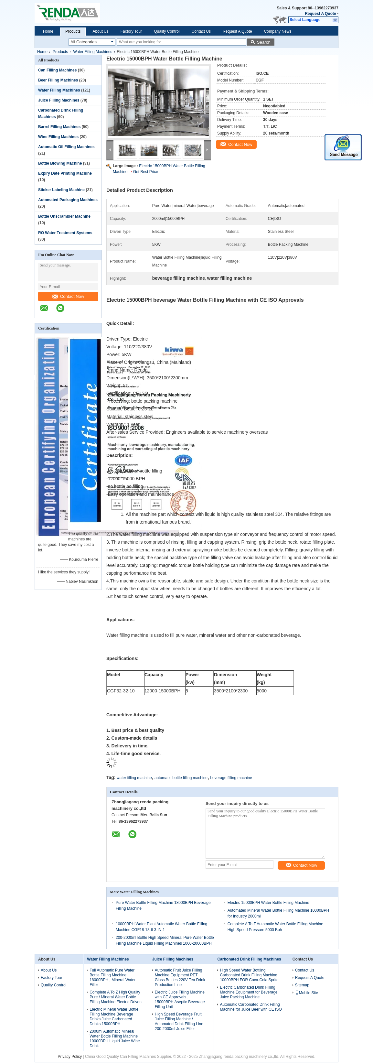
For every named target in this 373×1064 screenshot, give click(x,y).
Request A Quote (320, 13)
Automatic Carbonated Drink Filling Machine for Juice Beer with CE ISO (251, 1007)
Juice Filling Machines (58, 100)
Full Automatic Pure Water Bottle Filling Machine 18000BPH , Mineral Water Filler (112, 977)
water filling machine (134, 778)
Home (48, 31)
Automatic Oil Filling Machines (66, 147)
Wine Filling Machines (58, 137)
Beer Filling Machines (58, 80)
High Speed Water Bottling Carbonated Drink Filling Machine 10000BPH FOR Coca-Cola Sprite (249, 975)
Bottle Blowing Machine (60, 163)
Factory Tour (131, 31)
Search (264, 42)
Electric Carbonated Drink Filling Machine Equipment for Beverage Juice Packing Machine (248, 992)
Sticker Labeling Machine (61, 190)
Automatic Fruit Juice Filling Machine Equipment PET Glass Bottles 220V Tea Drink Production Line (180, 977)
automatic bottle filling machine (181, 778)
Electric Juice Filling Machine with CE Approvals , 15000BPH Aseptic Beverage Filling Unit (180, 999)
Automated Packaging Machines (68, 200)
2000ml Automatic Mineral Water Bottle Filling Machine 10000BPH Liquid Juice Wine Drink (115, 1038)
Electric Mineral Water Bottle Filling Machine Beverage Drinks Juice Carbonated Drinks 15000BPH (114, 1016)
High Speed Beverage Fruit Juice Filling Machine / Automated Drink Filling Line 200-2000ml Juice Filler (179, 1021)
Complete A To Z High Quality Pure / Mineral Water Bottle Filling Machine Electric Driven (116, 997)
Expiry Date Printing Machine (65, 173)
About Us (100, 31)
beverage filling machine (231, 778)
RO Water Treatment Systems (65, 233)
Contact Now (68, 296)
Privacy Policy (70, 1056)
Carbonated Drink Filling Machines (249, 959)
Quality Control (166, 31)
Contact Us (201, 31)
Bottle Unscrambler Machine (64, 216)
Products (72, 31)
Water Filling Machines (92, 51)
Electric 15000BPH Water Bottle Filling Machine (268, 902)
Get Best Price (145, 171)
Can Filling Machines (57, 70)
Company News (278, 31)
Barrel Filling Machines (59, 127)
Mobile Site (306, 993)
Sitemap (302, 985)
